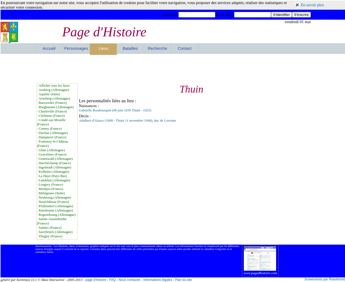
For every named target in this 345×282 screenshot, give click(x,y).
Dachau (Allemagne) (53, 133)
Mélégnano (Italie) (52, 193)
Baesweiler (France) (53, 103)
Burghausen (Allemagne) (56, 107)
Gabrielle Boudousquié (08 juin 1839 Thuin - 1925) (115, 110)
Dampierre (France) (52, 137)
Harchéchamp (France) (55, 163)
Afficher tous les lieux (54, 85)
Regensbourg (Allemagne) (57, 215)
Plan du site (183, 280)
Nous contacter (129, 280)
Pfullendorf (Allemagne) (56, 206)
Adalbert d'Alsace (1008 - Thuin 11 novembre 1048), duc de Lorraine (127, 120)
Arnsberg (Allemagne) (54, 98)
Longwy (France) (51, 184)
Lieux (103, 48)
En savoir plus (312, 5)
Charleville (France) (53, 111)
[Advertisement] (173, 68)
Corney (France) (50, 128)
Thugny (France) (50, 236)
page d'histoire (95, 280)
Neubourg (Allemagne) (55, 197)
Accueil (49, 48)
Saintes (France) (50, 227)
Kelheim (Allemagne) (54, 172)
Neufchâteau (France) (54, 202)
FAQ (112, 280)
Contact (185, 48)
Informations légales (157, 280)
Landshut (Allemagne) (54, 180)
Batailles (130, 48)
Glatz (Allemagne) (52, 150)
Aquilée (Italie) (49, 94)
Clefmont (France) (52, 116)
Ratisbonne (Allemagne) (56, 210)
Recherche (157, 48)
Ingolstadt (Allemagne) (55, 167)
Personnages (76, 48)
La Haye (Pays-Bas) (53, 176)
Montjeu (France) (51, 189)
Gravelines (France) (53, 154)
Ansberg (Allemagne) (54, 90)
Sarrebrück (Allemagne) (56, 232)
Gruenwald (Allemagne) (56, 159)
